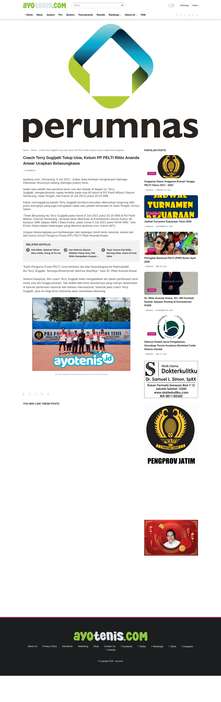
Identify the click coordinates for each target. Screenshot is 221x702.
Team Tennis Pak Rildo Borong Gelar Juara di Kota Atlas (122, 253)
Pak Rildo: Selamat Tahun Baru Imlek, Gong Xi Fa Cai (46, 251)
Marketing (83, 646)
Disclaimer (67, 646)
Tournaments (85, 14)
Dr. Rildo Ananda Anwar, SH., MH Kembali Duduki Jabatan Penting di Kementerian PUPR (169, 302)
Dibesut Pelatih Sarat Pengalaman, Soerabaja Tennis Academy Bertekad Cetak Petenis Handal (170, 345)
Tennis (34, 150)
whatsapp (158, 646)
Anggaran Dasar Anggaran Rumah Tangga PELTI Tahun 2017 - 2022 (169, 183)
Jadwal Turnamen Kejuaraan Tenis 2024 (167, 221)
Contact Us (109, 646)
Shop (96, 646)
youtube (111, 649)
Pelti (143, 14)
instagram (188, 646)
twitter (142, 646)
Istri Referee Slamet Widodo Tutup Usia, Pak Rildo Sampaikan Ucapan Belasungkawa (82, 253)
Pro (60, 14)
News (40, 14)
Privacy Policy (50, 646)
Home (29, 14)
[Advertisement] (171, 493)
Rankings (114, 14)
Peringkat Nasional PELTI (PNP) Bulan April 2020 (170, 260)
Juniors (50, 14)
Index (194, 5)
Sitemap (184, 5)
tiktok (173, 646)
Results (101, 14)
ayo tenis (119, 661)
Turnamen (153, 213)
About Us (130, 14)
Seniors (70, 14)
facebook (127, 646)
